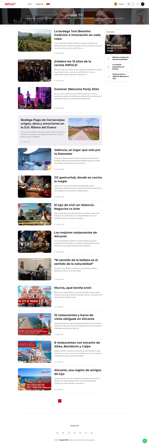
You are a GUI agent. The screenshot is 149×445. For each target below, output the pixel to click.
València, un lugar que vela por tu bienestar (75, 158)
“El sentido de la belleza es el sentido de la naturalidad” (77, 268)
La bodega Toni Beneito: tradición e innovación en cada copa (74, 35)
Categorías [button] (41, 4)
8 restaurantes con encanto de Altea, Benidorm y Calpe (76, 350)
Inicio (30, 4)
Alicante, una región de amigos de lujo (72, 378)
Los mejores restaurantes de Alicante (76, 240)
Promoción (74, 426)
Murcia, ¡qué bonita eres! (74, 293)
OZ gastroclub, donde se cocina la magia (73, 185)
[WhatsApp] (145, 441)
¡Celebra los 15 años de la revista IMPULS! (74, 64)
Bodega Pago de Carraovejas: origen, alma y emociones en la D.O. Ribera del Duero (42, 127)
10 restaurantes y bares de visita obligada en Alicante (75, 323)
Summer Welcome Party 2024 (78, 90)
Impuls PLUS (64, 440)
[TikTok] (86, 433)
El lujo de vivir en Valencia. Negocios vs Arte (75, 213)
